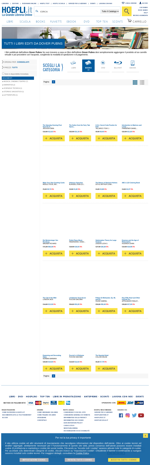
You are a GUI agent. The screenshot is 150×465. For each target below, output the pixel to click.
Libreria (5, 3)
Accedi (145, 3)
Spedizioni (41, 417)
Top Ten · (46, 396)
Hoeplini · (32, 396)
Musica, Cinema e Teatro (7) (16, 81)
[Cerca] (127, 11)
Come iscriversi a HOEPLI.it (13, 412)
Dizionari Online (29, 3)
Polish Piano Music (75, 240)
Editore (15, 3)
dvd (87, 21)
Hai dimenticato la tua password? (16, 415)
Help (146, 13)
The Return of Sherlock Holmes (106, 183)
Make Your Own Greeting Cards (54, 183)
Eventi (93, 3)
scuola (25, 21)
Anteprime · (91, 396)
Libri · (13, 396)
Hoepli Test (45, 3)
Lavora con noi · (123, 396)
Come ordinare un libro (47, 412)
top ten (102, 21)
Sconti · (105, 396)
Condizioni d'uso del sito (75, 412)
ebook (71, 21)
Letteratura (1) (11, 95)
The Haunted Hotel (102, 355)
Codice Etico (69, 425)
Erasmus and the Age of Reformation (130, 241)
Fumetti (56, 21)
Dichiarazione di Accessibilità (77, 431)
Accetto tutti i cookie (124, 460)
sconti (117, 21)
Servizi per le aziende (78, 3)
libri (10, 21)
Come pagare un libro (46, 415)
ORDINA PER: (16, 62)
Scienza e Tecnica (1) (13, 88)
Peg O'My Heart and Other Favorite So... (131, 298)
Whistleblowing (71, 428)
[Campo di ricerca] (70, 11)
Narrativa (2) (9, 85)
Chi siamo (144, 7)
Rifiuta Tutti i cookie (80, 460)
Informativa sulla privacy (75, 417)
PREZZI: (10, 67)
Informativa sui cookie (74, 420)
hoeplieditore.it (101, 415)
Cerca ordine (131, 3)
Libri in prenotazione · (67, 396)
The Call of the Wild (49, 298)
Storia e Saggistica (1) (14, 91)
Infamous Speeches (76, 183)
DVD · (21, 396)
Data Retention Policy (73, 423)
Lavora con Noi (105, 3)
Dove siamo (143, 10)
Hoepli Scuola (59, 3)
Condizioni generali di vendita (77, 415)
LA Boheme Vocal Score (77, 298)
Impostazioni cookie (34, 460)
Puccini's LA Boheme (76, 355)
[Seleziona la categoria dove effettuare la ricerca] (110, 11)
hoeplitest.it (99, 417)
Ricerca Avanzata (140, 15)
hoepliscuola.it (101, 420)
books (40, 21)
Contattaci (42, 420)
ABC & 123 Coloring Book (131, 183)
